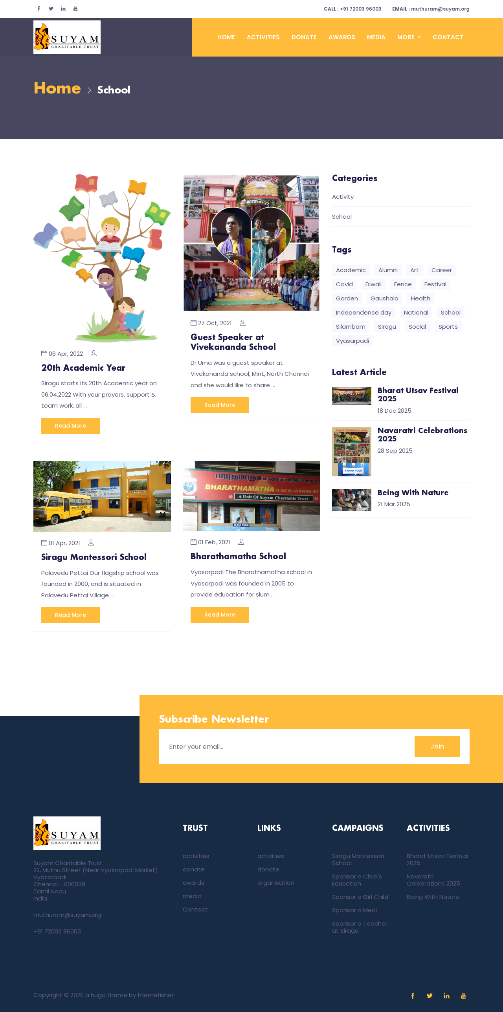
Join (437, 745)
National (416, 313)
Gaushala (384, 299)
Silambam (350, 327)
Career (441, 270)
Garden (347, 299)
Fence (403, 284)
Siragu (387, 327)
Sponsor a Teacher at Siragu (359, 926)
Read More (70, 426)
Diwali (373, 284)
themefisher (156, 994)
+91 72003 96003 (353, 8)
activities (263, 37)
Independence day (363, 313)
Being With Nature (433, 896)
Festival (435, 284)
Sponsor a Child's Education (357, 879)
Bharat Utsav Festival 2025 (437, 859)
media (376, 37)
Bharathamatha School (238, 557)
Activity (343, 197)
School (342, 217)
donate (304, 37)
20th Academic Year (83, 368)
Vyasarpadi (352, 341)
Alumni (388, 270)
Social (417, 327)
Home (226, 37)
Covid (344, 284)
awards (342, 37)
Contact (448, 37)
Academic (351, 270)
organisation (275, 882)
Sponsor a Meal (354, 910)
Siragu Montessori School (94, 557)
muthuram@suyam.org (431, 8)
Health (420, 299)
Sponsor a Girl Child (360, 896)
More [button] (406, 37)
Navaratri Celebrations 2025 (433, 879)
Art (414, 270)
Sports (448, 327)
